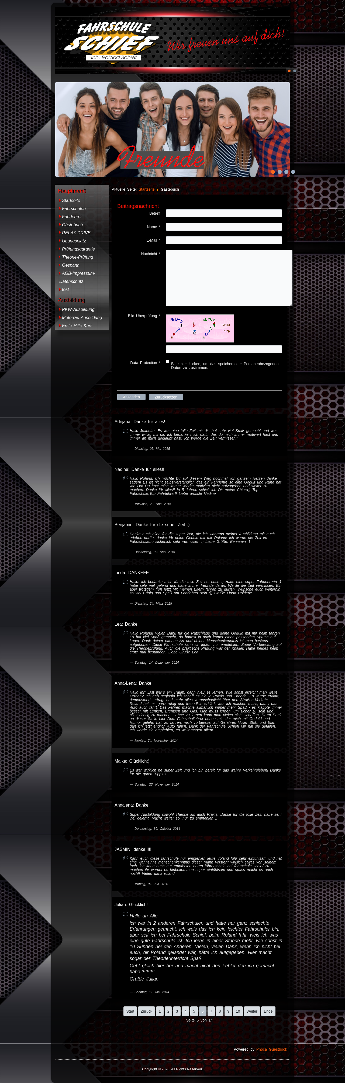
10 (238, 1011)
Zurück (146, 1011)
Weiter (252, 1011)
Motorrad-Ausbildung (82, 317)
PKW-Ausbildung (78, 309)
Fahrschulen (74, 208)
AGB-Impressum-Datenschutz (77, 277)
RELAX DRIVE (76, 233)
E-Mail (153, 240)
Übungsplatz (74, 241)
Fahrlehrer (72, 216)
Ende (268, 1011)
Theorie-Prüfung (77, 257)
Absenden (131, 397)
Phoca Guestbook (271, 1049)
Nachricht (150, 254)
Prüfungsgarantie (78, 249)
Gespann (71, 265)
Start (130, 1011)
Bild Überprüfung (144, 316)
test (65, 289)
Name (153, 227)
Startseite (71, 200)
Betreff (154, 213)
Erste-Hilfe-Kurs (77, 325)
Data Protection (145, 363)
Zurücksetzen (166, 397)
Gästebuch (72, 224)
